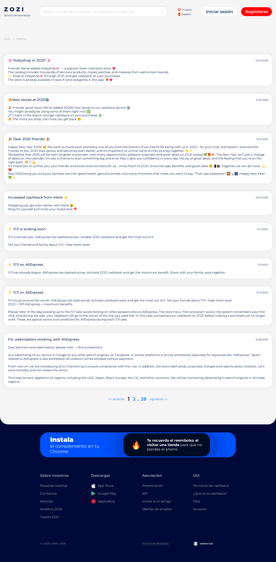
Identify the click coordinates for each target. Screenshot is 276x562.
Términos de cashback (211, 486)
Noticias (46, 501)
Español (184, 14)
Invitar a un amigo (156, 501)
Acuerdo (200, 509)
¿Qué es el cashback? (210, 493)
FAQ (196, 501)
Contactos (48, 493)
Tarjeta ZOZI (49, 517)
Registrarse (256, 11)
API (145, 493)
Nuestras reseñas (54, 486)
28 (143, 399)
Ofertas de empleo (157, 509)
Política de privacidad (155, 543)
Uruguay (185, 9)
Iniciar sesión (219, 11)
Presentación (152, 486)
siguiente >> (159, 399)
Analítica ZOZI (51, 509)
